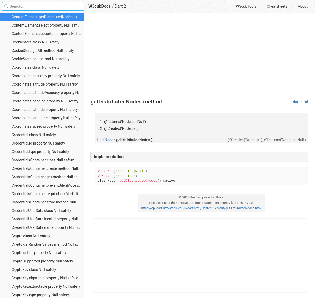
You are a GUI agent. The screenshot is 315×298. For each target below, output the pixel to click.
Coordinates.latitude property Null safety (45, 109)
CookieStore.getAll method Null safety (43, 50)
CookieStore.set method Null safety (40, 59)
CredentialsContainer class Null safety (43, 160)
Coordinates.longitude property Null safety (46, 118)
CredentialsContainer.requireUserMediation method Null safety (48, 194)
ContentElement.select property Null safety (47, 25)
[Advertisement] (199, 56)
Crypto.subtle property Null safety (39, 253)
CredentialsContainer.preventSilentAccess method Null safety (48, 185)
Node (109, 140)
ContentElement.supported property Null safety (48, 34)
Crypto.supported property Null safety (42, 261)
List (100, 140)
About (303, 6)
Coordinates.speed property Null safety (43, 126)
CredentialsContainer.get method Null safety (48, 177)
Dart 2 (120, 6)
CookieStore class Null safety (35, 42)
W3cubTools (246, 6)
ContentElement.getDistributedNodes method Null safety (48, 17)
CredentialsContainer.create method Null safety (48, 168)
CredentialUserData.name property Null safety (48, 227)
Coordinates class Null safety (35, 67)
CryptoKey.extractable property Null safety (46, 286)
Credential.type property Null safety (40, 152)
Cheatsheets (277, 6)
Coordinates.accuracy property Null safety (46, 76)
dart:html (300, 102)
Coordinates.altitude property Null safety (45, 84)
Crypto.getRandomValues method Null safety (48, 244)
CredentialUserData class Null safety (41, 210)
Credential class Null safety (34, 135)
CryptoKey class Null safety (34, 269)
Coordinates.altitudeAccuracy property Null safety (48, 93)
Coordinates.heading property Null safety (45, 101)
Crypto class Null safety (31, 236)
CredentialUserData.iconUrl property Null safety (48, 219)
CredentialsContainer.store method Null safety (48, 202)
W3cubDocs (99, 6)
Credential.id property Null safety (38, 143)
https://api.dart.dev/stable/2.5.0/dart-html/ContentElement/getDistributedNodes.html (201, 208)
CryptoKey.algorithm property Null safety (45, 278)
